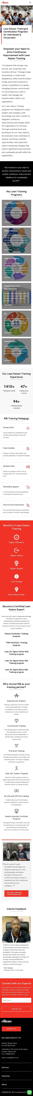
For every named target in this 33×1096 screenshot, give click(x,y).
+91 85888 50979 (9, 1054)
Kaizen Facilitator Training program (16, 638)
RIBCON (9, 1092)
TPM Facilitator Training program (16, 647)
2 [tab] (18, 980)
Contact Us (16, 1009)
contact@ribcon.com (12, 1058)
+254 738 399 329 (9, 1045)
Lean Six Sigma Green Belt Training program (16, 665)
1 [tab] (15, 980)
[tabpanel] (16, 953)
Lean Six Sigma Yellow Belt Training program (16, 656)
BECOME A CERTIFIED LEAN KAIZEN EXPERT (14, 893)
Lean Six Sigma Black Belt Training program (16, 674)
